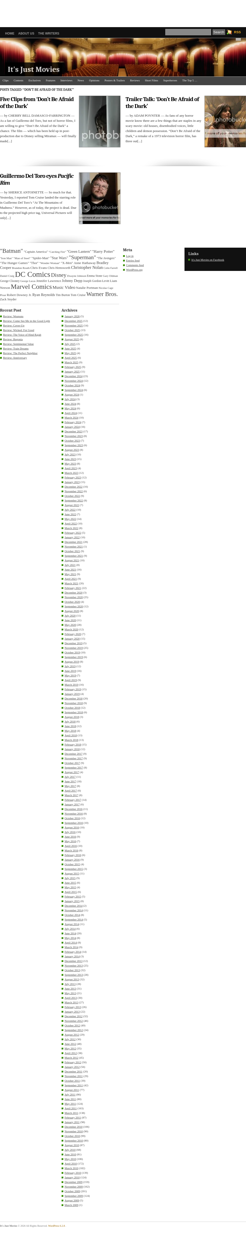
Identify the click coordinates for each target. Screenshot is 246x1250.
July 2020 (70, 615)
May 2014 (70, 937)
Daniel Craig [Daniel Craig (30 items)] (7, 275)
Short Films (151, 80)
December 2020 (74, 592)
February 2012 (73, 1062)
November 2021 (74, 546)
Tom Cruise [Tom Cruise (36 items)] (78, 295)
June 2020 (70, 620)
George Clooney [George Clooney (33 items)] (10, 281)
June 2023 (70, 458)
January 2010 (72, 1177)
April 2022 (71, 523)
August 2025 (72, 339)
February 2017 (73, 799)
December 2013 (74, 960)
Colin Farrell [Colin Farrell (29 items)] (111, 268)
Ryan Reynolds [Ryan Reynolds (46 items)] (43, 295)
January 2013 (72, 1011)
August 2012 (72, 1034)
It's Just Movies (34, 69)
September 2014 (74, 919)
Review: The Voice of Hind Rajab (22, 334)
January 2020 (72, 638)
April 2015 (71, 891)
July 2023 (70, 454)
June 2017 (70, 781)
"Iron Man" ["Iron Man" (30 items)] (6, 258)
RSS (237, 32)
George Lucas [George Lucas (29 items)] (27, 281)
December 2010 (74, 1126)
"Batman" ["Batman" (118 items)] (11, 251)
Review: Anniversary (15, 357)
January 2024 (72, 426)
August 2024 (72, 394)
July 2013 (70, 983)
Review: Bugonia (13, 339)
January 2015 (72, 901)
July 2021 (70, 564)
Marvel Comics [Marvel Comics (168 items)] (31, 286)
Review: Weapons (13, 316)
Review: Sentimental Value (18, 343)
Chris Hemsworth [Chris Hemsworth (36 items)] (59, 268)
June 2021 (70, 569)
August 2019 (72, 661)
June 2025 (70, 348)
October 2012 (72, 1025)
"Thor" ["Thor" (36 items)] (34, 263)
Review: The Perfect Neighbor (20, 353)
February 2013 (73, 1006)
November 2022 (74, 491)
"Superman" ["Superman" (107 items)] (82, 257)
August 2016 (72, 827)
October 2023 (72, 440)
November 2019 (74, 647)
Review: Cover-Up (13, 325)
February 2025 (73, 366)
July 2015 (70, 878)
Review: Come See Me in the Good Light (26, 320)
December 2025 (74, 320)
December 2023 (74, 431)
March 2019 (71, 684)
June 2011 (70, 1099)
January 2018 (72, 749)
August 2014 (72, 924)
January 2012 (72, 1066)
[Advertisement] (123, 11)
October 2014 (72, 914)
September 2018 (74, 712)
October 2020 (72, 601)
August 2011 (72, 1089)
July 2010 (70, 1149)
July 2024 (70, 399)
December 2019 (74, 643)
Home (9, 33)
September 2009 (74, 1195)
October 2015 (72, 864)
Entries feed (133, 260)
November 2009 (74, 1186)
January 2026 (72, 316)
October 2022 (72, 495)
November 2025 (74, 325)
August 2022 (72, 505)
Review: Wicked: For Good (18, 330)
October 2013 (72, 970)
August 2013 (72, 979)
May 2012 (70, 1048)
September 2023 (74, 445)
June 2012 (70, 1043)
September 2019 (74, 657)
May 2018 (70, 730)
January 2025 (72, 371)
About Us (26, 33)
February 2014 (73, 951)
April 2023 (71, 468)
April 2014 (71, 942)
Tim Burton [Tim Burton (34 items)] (63, 295)
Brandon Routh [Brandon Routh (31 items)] (21, 267)
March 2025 (71, 362)
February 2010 (73, 1172)
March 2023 (71, 472)
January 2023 (72, 482)
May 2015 (70, 887)
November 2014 (74, 910)
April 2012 (71, 1053)
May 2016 (70, 841)
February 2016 (73, 855)
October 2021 (72, 551)
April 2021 (71, 578)
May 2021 (70, 574)
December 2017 (74, 753)
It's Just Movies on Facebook (207, 259)
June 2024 (70, 403)
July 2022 (70, 509)
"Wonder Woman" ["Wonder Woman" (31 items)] (49, 263)
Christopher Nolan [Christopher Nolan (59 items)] (87, 267)
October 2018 (72, 707)
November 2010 (74, 1131)
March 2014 (71, 947)
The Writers (48, 33)
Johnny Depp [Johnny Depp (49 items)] (72, 281)
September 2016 (74, 822)
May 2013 (70, 993)
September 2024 (74, 389)
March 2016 (71, 850)
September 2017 (74, 767)
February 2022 (73, 532)
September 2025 (74, 334)
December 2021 (74, 541)
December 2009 (74, 1181)
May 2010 (70, 1158)
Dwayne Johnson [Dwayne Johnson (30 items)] (76, 275)
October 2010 (72, 1135)
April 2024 (71, 412)
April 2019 (71, 680)
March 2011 (71, 1112)
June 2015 (70, 882)
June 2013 (70, 988)
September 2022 (74, 500)
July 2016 (70, 832)
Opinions (94, 80)
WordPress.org (134, 269)
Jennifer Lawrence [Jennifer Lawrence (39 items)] (48, 281)
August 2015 (72, 873)
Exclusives (34, 80)
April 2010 (71, 1163)
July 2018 (70, 721)
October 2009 (72, 1191)
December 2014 (74, 905)
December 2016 (74, 808)
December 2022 (74, 486)
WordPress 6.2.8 (56, 1225)
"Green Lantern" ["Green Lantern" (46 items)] (79, 251)
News (81, 80)
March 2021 (71, 583)
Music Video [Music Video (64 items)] (64, 287)
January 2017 (72, 804)
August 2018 (72, 716)
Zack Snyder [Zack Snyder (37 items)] (8, 299)
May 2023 (70, 463)
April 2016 (71, 845)
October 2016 (72, 818)
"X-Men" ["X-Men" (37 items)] (67, 263)
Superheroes (170, 80)
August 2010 (72, 1145)
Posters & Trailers (115, 80)
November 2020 (74, 597)
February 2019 (73, 689)
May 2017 (70, 785)
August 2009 (72, 1200)
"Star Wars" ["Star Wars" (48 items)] (59, 258)
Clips (5, 80)
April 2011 (71, 1108)
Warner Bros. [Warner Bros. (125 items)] (102, 294)
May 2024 (70, 408)
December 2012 (74, 1016)
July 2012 (70, 1039)
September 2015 (74, 868)
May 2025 (70, 353)
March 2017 (71, 795)
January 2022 (72, 537)
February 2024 (73, 422)
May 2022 (70, 518)
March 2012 (71, 1057)
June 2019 (70, 670)
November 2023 (74, 435)
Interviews (66, 80)
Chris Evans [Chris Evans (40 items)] (38, 268)
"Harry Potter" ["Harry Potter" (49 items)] (103, 251)
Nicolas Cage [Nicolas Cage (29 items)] (106, 288)
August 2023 (72, 449)
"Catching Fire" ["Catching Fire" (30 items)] (57, 251)
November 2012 (74, 1020)
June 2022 (70, 514)
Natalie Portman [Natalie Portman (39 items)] (87, 288)
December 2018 (74, 698)
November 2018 (74, 703)
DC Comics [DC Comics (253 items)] (32, 274)
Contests (18, 80)
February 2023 (73, 477)
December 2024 (74, 376)
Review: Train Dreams (16, 348)
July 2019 (70, 666)
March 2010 (71, 1168)
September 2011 (74, 1085)
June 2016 (70, 836)
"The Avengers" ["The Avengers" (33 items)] (106, 258)
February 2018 (73, 744)
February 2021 (73, 587)
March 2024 (71, 417)
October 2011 (72, 1080)
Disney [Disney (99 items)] (58, 275)
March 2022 (71, 528)
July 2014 (70, 928)
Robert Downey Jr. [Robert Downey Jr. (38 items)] (19, 295)
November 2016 (74, 813)
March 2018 (71, 739)
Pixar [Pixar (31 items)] (3, 295)
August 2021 (72, 560)
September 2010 (74, 1140)
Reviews (135, 80)
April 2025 (71, 357)
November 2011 (74, 1076)
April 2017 (71, 790)
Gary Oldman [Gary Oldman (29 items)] (110, 276)
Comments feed (135, 265)
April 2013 (71, 997)
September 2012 (74, 1030)
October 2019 (72, 652)
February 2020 (73, 633)
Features (50, 80)
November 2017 (74, 758)
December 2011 (74, 1071)
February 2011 (73, 1117)
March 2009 (71, 1205)
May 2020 (70, 624)
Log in (130, 255)
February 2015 (73, 896)
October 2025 (72, 330)
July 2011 (70, 1094)
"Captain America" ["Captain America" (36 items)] (36, 252)
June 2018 (70, 726)
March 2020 (71, 629)
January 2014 (72, 956)
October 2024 (72, 385)
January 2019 (72, 693)
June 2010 (70, 1154)
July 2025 (70, 343)
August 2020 (72, 610)
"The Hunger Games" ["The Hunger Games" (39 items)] (14, 263)
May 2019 (70, 675)
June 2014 (70, 933)
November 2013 (74, 965)
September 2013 (74, 974)
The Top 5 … (189, 80)
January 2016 (72, 859)
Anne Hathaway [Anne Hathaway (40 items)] (85, 263)
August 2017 (72, 772)
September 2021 (74, 555)
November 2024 (74, 380)
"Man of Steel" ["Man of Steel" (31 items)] (21, 258)
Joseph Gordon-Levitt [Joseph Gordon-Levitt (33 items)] (96, 281)
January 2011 (72, 1122)
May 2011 (70, 1103)
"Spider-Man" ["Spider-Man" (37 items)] (40, 258)
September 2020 (74, 606)
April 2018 (71, 735)
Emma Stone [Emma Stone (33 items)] (94, 276)
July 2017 (70, 776)
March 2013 (71, 1002)
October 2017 (72, 762)
